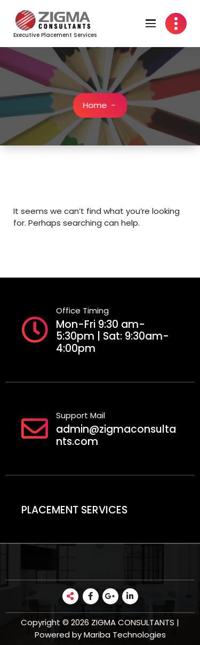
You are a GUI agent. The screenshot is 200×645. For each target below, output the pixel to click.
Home (96, 105)
